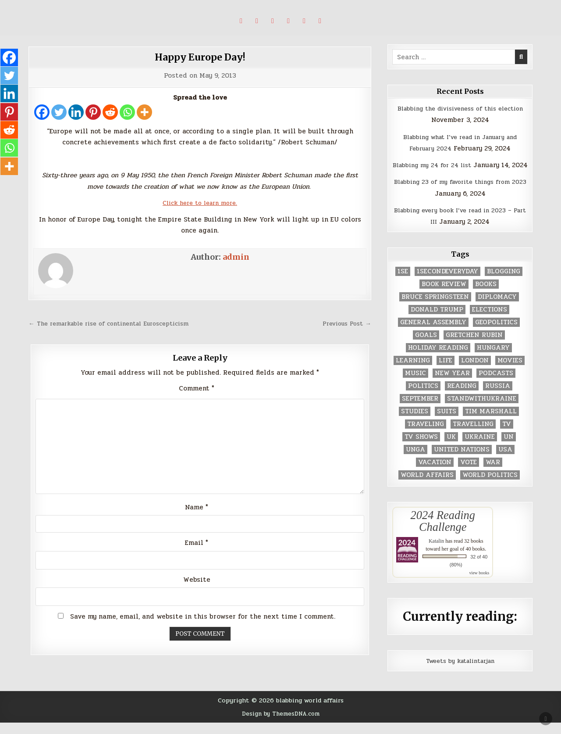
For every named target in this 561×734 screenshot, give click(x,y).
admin (236, 257)
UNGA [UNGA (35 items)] (415, 461)
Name (196, 523)
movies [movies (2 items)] (509, 372)
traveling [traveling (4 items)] (425, 435)
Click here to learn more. (200, 202)
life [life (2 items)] (445, 372)
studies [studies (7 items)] (414, 423)
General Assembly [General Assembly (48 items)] (433, 334)
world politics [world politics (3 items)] (490, 486)
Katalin (436, 552)
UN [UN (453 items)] (509, 448)
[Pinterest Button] (257, 21)
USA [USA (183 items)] (505, 461)
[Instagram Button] (288, 21)
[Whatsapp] (127, 112)
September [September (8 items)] (420, 410)
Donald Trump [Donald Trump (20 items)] (437, 321)
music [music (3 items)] (415, 385)
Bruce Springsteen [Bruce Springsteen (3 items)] (435, 308)
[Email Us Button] (320, 21)
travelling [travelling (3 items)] (473, 435)
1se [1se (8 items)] (403, 283)
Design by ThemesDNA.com (280, 725)
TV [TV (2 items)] (506, 435)
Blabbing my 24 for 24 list (441, 165)
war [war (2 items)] (493, 474)
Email (196, 560)
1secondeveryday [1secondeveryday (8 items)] (447, 283)
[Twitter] (59, 112)
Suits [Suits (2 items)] (446, 423)
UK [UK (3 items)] (451, 448)
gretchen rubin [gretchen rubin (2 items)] (474, 346)
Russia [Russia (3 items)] (497, 397)
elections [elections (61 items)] (489, 321)
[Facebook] (42, 112)
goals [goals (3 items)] (426, 346)
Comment (196, 399)
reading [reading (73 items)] (461, 397)
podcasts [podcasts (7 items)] (496, 385)
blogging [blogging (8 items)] (503, 283)
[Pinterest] (93, 112)
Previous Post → (343, 323)
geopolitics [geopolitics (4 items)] (496, 334)
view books (479, 584)
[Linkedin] (76, 112)
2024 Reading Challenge (443, 532)
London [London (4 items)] (475, 372)
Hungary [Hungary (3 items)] (493, 359)
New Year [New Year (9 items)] (452, 385)
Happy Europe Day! (200, 57)
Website (196, 597)
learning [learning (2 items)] (413, 372)
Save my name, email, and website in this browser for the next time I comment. (202, 633)
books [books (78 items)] (486, 296)
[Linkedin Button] (272, 21)
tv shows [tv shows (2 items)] (421, 448)
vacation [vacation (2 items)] (434, 474)
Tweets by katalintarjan (460, 672)
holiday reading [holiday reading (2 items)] (438, 359)
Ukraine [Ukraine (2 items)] (480, 448)
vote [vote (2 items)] (468, 474)
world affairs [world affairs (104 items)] (427, 486)
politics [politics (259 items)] (423, 397)
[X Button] (241, 21)
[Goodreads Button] (304, 21)
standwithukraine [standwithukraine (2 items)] (481, 410)
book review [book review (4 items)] (444, 296)
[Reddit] (110, 112)
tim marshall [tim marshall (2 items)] (491, 423)
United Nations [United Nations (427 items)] (462, 461)
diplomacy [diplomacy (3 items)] (497, 308)
